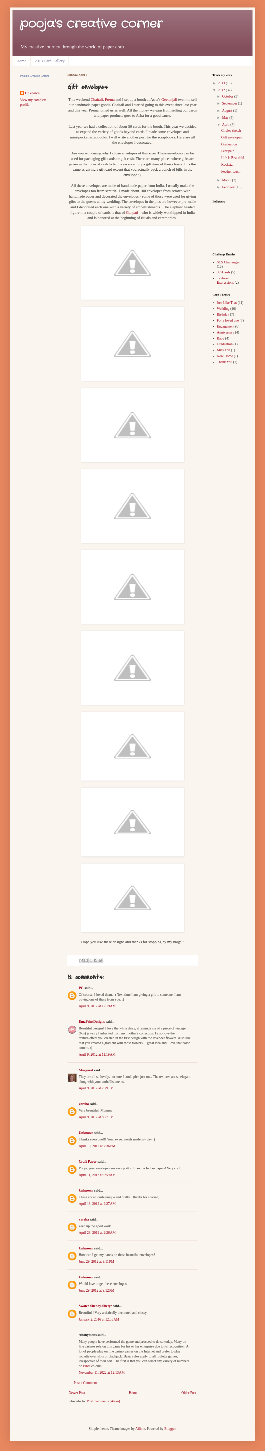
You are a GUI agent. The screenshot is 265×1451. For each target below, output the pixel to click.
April (226, 124)
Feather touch (230, 171)
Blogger (169, 1429)
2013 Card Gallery (49, 61)
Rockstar (227, 164)
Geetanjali (169, 99)
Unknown (86, 1133)
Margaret (86, 1070)
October (228, 96)
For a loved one (228, 320)
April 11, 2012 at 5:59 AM (97, 1175)
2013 (222, 83)
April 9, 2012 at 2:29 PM (96, 1088)
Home (21, 61)
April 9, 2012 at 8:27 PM (96, 1117)
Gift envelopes (231, 137)
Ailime (140, 1429)
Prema (109, 99)
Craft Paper (88, 1161)
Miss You (223, 350)
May (225, 117)
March (227, 180)
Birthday (223, 314)
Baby (220, 338)
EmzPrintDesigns (92, 1021)
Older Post (189, 1393)
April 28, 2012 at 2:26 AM (97, 1232)
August (227, 110)
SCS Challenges (228, 262)
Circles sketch (231, 130)
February (229, 187)
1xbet (86, 1366)
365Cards (223, 272)
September (230, 103)
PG (81, 988)
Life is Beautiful (232, 158)
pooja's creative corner (91, 24)
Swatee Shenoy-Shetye (95, 1306)
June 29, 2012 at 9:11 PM (96, 1261)
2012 (222, 90)
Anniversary (225, 332)
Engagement (225, 326)
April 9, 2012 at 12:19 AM (97, 1006)
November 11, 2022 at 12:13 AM (102, 1372)
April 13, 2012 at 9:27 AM (97, 1204)
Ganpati (132, 212)
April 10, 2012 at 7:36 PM (97, 1146)
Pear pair (227, 151)
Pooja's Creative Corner (34, 75)
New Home (225, 356)
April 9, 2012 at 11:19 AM (97, 1054)
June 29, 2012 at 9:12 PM (96, 1290)
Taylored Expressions (225, 280)
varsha (84, 1104)
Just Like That (227, 303)
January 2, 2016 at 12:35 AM (99, 1319)
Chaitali (97, 99)
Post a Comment (85, 1383)
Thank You (224, 362)
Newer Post (77, 1393)
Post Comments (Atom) (103, 1401)
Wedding (223, 309)
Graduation (229, 144)
